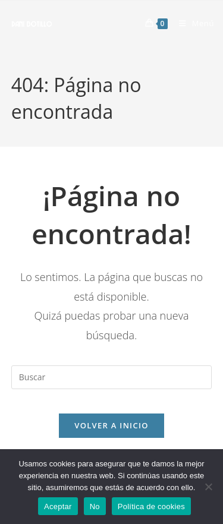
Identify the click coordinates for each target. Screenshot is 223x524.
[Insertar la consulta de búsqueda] (111, 377)
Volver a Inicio (111, 425)
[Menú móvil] (192, 23)
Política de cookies (151, 506)
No (95, 506)
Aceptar (58, 506)
